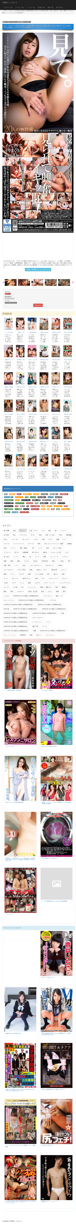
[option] (11, 282)
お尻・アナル (33, 530)
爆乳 (5, 591)
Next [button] (73, 282)
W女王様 (6, 609)
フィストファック (18, 543)
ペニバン (45, 626)
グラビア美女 (21, 570)
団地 (31, 570)
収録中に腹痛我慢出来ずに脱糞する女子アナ (53, 1089)
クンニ (22, 583)
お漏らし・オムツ (41, 570)
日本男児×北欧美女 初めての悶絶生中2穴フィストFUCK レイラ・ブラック (20, 1202)
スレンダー (15, 539)
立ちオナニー (50, 565)
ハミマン (16, 556)
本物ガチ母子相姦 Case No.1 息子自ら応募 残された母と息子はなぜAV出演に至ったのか (20, 1090)
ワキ (43, 578)
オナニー (22, 530)
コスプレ (26, 561)
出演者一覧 (41, 7)
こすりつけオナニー (35, 565)
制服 (57, 591)
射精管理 (23, 635)
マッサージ (7, 552)
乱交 (24, 565)
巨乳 (60, 535)
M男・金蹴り (24, 548)
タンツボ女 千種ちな (47, 690)
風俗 (11, 561)
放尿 (18, 561)
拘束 (31, 635)
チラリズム (23, 535)
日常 (48, 574)
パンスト (63, 530)
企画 (5, 548)
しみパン (63, 570)
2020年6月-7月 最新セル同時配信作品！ (16, 617)
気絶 (63, 574)
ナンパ (37, 556)
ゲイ (64, 539)
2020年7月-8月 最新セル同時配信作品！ (16, 622)
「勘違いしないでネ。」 (23, 332)
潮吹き (45, 552)
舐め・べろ (59, 596)
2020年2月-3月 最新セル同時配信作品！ (25, 609)
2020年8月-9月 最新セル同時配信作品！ (16, 626)
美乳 (11, 591)
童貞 (42, 591)
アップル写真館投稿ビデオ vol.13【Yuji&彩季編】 (54, 901)
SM (33, 548)
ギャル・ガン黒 (56, 552)
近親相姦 (68, 535)
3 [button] (39, 287)
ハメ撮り (61, 561)
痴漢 (29, 583)
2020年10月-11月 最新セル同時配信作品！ (53, 630)
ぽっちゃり (26, 539)
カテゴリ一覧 (8, 7)
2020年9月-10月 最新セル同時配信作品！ (16, 630)
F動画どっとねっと (10, 2)
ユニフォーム (50, 635)
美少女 (35, 561)
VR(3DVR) (44, 561)
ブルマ (14, 583)
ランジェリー (32, 587)
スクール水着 (39, 574)
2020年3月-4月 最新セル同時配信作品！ (54, 609)
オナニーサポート (38, 617)
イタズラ (21, 574)
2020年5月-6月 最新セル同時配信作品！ (44, 613)
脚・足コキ (35, 552)
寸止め (6, 583)
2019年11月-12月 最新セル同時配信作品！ (32, 600)
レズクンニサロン (10, 746)
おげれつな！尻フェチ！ (48, 1145)
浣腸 (34, 630)
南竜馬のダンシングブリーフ (49, 1201)
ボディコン (15, 578)
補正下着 (35, 626)
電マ (69, 561)
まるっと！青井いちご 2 (47, 977)
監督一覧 (50, 7)
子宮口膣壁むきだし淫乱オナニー (50, 858)
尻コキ (17, 552)
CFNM (60, 565)
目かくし (39, 635)
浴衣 (64, 591)
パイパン (13, 548)
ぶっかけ (6, 596)
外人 (22, 587)
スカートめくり (8, 570)
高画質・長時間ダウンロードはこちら (38, 269)
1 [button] (34, 287)
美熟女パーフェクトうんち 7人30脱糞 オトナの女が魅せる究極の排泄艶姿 (56, 803)
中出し (6, 539)
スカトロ (6, 543)
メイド (17, 565)
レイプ (40, 548)
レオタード (20, 591)
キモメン (64, 578)
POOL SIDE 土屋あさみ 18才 (49, 746)
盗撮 (57, 539)
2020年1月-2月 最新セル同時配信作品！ (50, 604)
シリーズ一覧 (30, 7)
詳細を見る (38, 305)
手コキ (33, 535)
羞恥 (5, 574)
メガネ (36, 539)
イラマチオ (52, 600)
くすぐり (65, 556)
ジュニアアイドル (64, 583)
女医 (56, 587)
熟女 (14, 530)
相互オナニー (27, 578)
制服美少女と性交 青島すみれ (13, 1033)
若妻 (5, 561)
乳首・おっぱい (50, 535)
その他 (15, 587)
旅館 (29, 574)
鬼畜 (44, 556)
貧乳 (39, 543)
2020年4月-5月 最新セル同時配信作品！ (16, 613)
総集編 (69, 543)
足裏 (36, 578)
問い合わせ (59, 7)
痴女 (49, 530)
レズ (43, 530)
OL (30, 556)
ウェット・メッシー (10, 635)
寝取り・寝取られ (45, 587)
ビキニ (50, 591)
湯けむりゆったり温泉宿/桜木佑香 (14, 802)
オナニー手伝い (57, 548)
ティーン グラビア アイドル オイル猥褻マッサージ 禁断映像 (20, 1146)
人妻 (43, 539)
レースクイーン (37, 622)
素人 (14, 535)
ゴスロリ (37, 583)
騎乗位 (64, 587)
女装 (47, 548)
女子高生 (6, 535)
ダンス (6, 578)
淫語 (40, 535)
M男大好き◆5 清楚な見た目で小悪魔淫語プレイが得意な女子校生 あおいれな (56, 1034)
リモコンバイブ (53, 578)
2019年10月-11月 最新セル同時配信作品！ (26, 596)
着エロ (56, 574)
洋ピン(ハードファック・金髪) (53, 543)
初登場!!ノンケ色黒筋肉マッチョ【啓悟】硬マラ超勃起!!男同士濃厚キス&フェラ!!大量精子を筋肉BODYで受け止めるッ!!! (20, 860)
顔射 (53, 561)
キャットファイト (9, 600)
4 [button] (42, 287)
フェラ (67, 552)
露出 (24, 556)
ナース (48, 622)
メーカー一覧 (19, 7)
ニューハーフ (54, 556)
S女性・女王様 (32, 591)
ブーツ (12, 574)
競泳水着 (54, 570)
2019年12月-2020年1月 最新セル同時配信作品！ (19, 604)
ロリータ (31, 543)
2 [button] (37, 287)
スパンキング (48, 596)
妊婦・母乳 (7, 565)
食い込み (6, 556)
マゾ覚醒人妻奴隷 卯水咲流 (13, 690)
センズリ (6, 587)
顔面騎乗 (25, 552)
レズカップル (9, 914)
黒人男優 (6, 530)
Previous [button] (3, 282)
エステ (50, 539)
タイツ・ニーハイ (49, 583)
